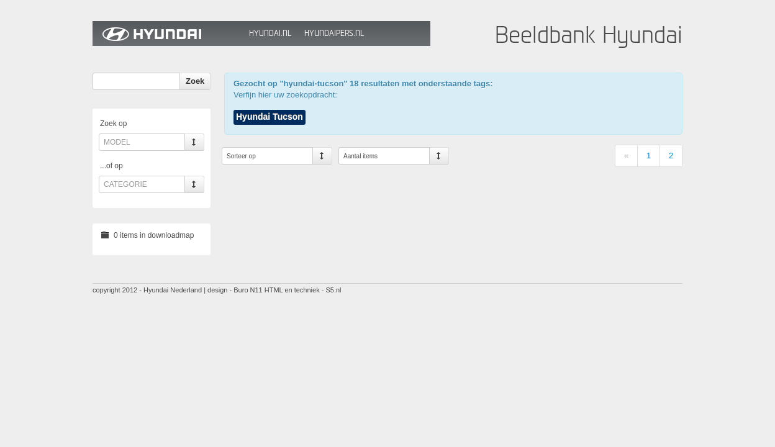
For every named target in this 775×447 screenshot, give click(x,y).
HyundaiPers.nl (334, 33)
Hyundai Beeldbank (168, 33)
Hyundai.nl (270, 33)
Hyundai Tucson (269, 117)
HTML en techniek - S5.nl (303, 290)
